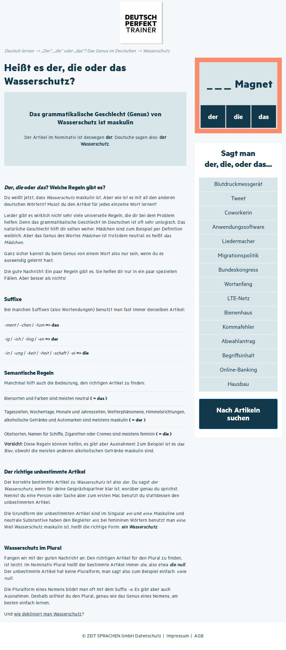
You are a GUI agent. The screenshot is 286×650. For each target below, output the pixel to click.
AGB (199, 636)
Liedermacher (238, 241)
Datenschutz (148, 636)
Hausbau (238, 384)
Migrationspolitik (238, 256)
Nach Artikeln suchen (238, 413)
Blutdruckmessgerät (238, 184)
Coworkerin (238, 213)
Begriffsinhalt (238, 356)
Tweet (238, 198)
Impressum (178, 636)
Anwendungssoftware (238, 227)
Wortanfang (238, 284)
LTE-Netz (238, 298)
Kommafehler (238, 327)
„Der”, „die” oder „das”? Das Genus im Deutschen (88, 51)
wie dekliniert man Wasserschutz (48, 614)
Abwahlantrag (238, 341)
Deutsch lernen (19, 51)
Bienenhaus (238, 313)
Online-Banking (238, 370)
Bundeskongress (238, 270)
